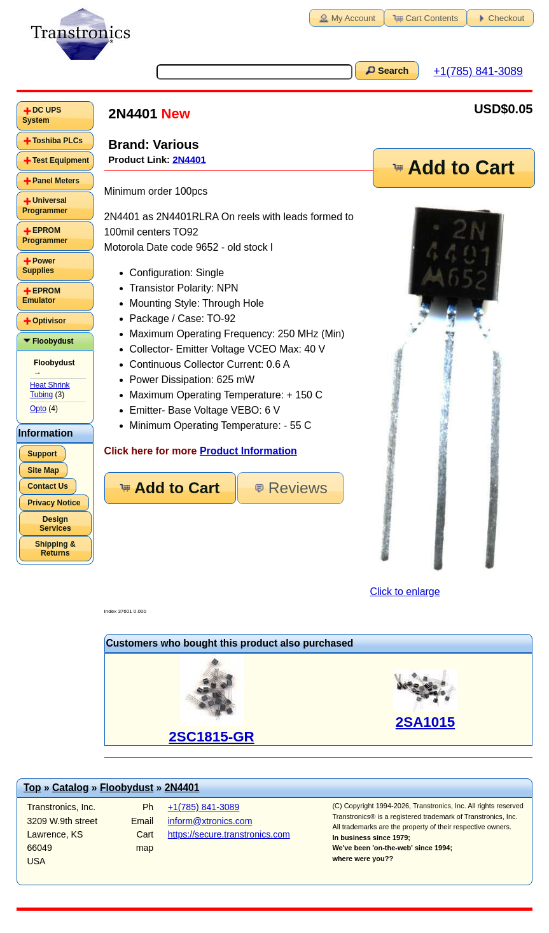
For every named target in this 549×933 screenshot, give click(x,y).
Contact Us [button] (47, 486)
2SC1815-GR (211, 737)
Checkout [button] (499, 17)
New (173, 114)
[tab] (55, 115)
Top (32, 787)
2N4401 (189, 159)
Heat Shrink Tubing (50, 390)
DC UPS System (41, 115)
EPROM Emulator (41, 295)
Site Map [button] (43, 470)
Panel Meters (56, 180)
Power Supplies (38, 266)
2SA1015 (425, 722)
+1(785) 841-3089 (477, 71)
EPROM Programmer (44, 235)
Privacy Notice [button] (53, 502)
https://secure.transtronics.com (229, 834)
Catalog (70, 787)
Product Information (248, 450)
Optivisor (49, 320)
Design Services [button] (55, 524)
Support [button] (42, 453)
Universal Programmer (44, 205)
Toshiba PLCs (57, 140)
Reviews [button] (290, 487)
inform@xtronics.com (210, 821)
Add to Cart (452, 168)
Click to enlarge (451, 397)
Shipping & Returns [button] (55, 549)
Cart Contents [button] (424, 17)
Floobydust (53, 341)
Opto (38, 408)
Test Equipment (60, 160)
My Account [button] (346, 17)
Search (386, 70)
